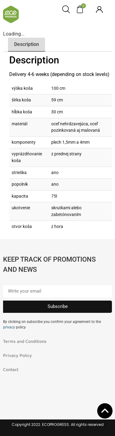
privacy (9, 327)
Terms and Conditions (25, 341)
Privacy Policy (17, 355)
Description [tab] (26, 44)
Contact (10, 369)
